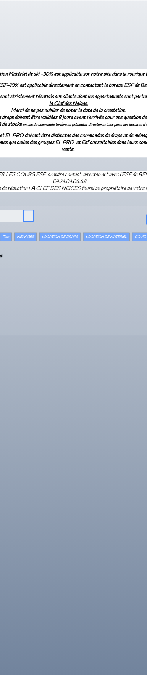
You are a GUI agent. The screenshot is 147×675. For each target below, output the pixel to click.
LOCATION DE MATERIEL (106, 237)
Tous (6, 237)
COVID (140, 237)
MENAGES (25, 237)
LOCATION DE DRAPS (60, 237)
